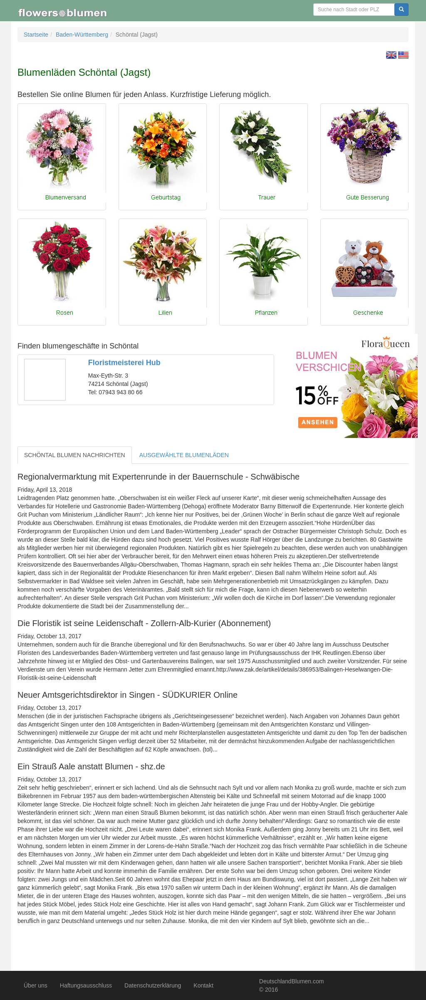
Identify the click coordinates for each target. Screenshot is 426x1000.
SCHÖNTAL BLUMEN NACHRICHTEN (74, 455)
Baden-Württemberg (82, 34)
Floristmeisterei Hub (124, 362)
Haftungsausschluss (86, 985)
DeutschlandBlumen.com (291, 981)
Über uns (35, 985)
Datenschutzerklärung (152, 985)
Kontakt (203, 985)
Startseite (36, 34)
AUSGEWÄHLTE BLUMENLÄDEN (184, 455)
